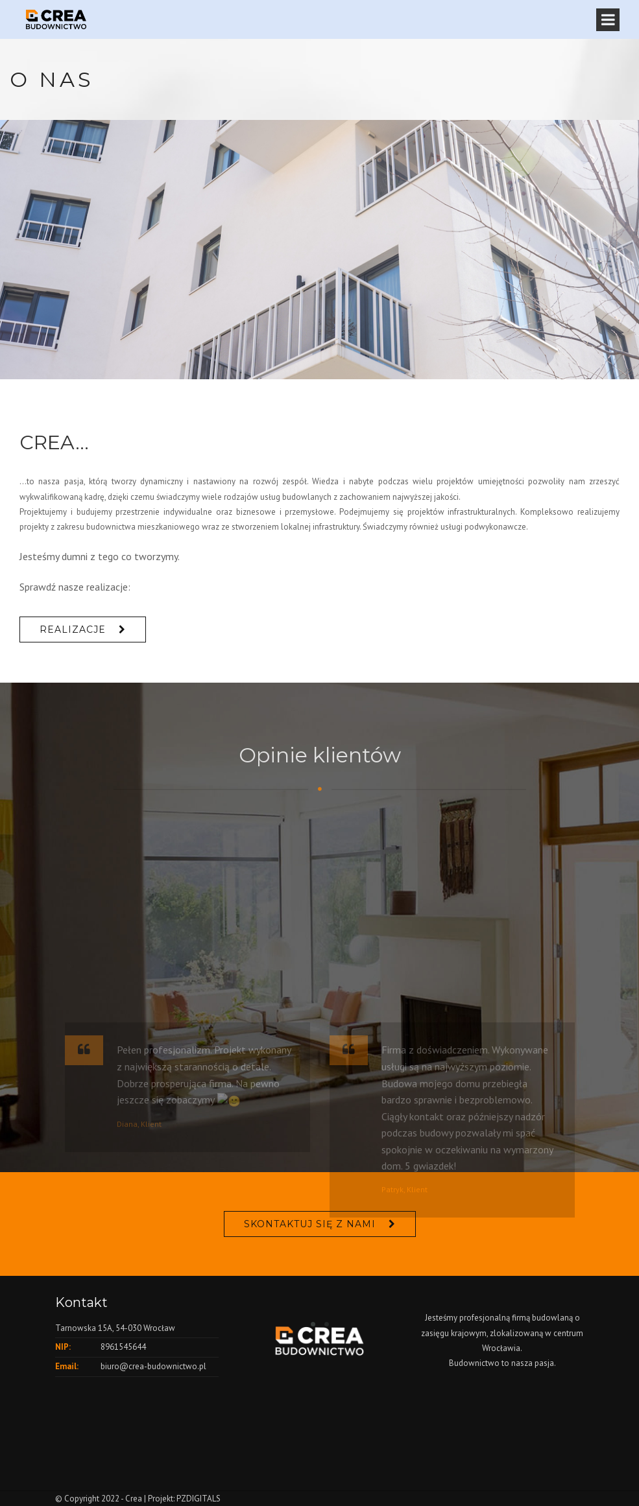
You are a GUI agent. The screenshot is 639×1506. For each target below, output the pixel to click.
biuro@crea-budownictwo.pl (153, 1366)
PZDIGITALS (198, 1498)
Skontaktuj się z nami (310, 1224)
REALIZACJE (73, 629)
